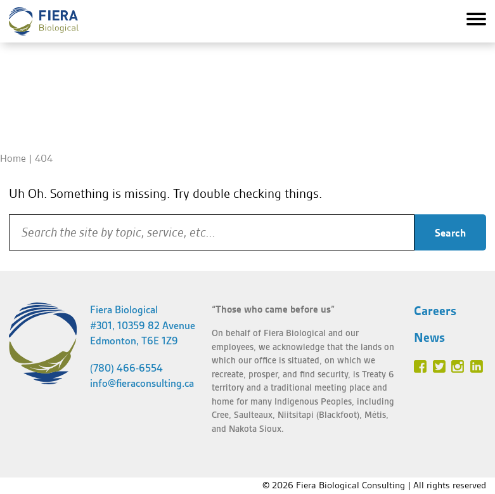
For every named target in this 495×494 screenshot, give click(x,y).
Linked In (476, 366)
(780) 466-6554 (126, 368)
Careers (435, 310)
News (429, 337)
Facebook (420, 366)
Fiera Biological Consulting (44, 21)
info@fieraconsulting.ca (142, 383)
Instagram (457, 366)
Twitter (439, 366)
